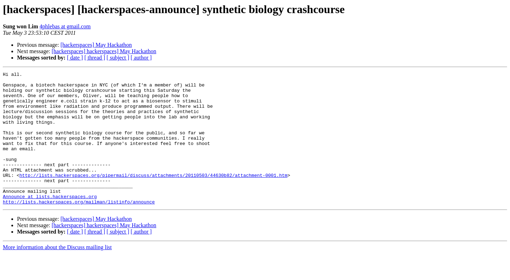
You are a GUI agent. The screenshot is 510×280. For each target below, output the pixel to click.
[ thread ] (94, 58)
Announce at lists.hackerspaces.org (50, 222)
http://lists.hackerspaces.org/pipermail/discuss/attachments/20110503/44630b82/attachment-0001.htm (153, 196)
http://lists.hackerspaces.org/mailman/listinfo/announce (79, 228)
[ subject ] (118, 58)
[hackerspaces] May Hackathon (96, 45)
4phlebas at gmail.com (65, 26)
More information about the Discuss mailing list (57, 274)
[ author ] (141, 58)
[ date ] (75, 58)
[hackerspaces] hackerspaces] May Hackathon (104, 51)
